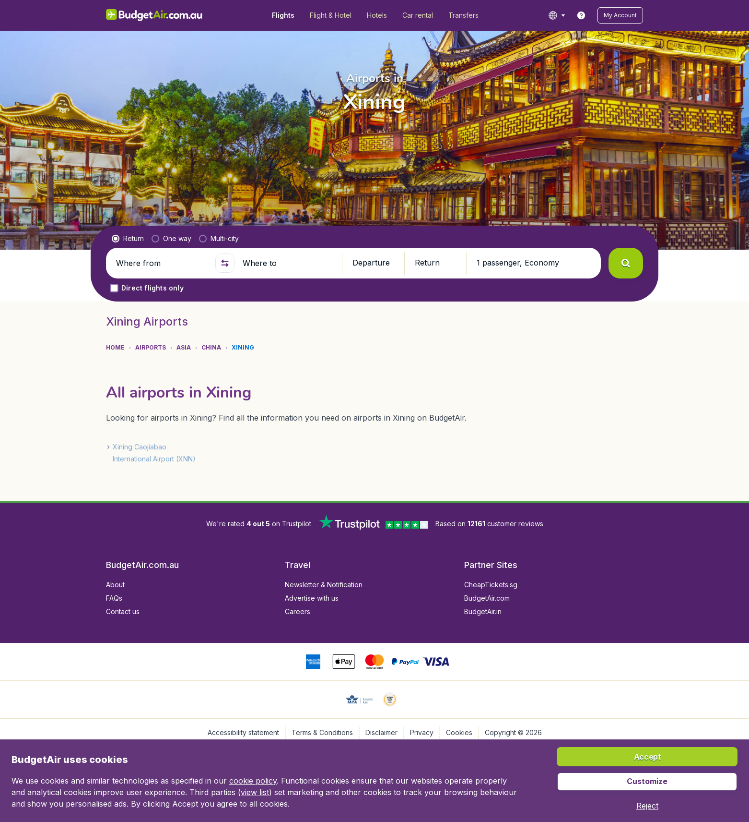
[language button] (556, 15)
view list (255, 792)
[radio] (128, 238)
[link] (581, 15)
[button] (620, 15)
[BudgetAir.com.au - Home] (154, 15)
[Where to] (288, 263)
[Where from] (161, 263)
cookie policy (253, 781)
